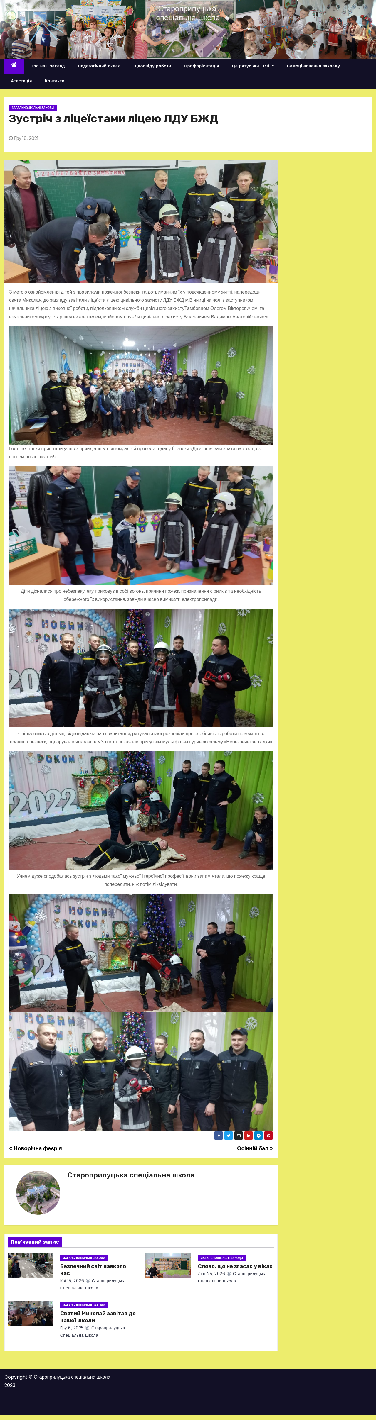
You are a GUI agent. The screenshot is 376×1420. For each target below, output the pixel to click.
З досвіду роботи (153, 66)
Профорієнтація (201, 66)
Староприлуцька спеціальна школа (131, 1175)
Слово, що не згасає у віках (235, 1266)
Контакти (55, 81)
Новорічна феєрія (35, 1148)
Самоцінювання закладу (313, 66)
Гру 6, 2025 (72, 1328)
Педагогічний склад (99, 66)
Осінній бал (255, 1148)
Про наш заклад (48, 66)
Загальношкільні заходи (33, 108)
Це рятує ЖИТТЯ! (253, 66)
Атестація (21, 81)
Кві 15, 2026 (72, 1281)
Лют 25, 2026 (211, 1274)
